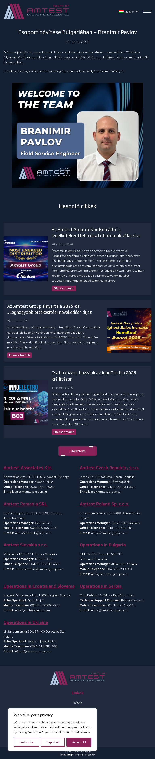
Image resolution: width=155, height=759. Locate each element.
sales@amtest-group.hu (31, 491)
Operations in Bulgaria (103, 544)
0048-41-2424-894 (119, 528)
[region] (52, 729)
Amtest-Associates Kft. (28, 467)
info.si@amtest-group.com (32, 610)
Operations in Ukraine (26, 622)
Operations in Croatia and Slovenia (39, 586)
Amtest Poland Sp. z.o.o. (104, 503)
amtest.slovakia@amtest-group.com (39, 569)
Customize (26, 742)
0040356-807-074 (43, 528)
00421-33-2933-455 (44, 564)
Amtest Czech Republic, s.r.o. (109, 467)
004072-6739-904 (119, 569)
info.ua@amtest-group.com (33, 651)
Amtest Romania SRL (25, 503)
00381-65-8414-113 (120, 605)
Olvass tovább (63, 288)
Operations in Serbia (101, 586)
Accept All (79, 742)
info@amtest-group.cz (105, 491)
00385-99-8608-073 (44, 605)
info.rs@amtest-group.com (108, 610)
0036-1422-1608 (41, 487)
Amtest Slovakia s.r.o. (26, 544)
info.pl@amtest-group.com (108, 533)
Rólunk (77, 702)
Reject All (53, 742)
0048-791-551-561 (44, 646)
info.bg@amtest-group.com (109, 574)
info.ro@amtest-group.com (33, 533)
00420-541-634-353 (120, 487)
